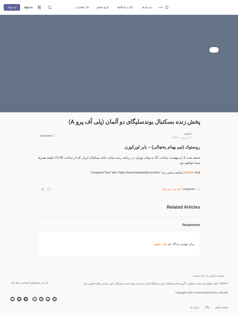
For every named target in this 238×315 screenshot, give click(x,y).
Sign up (12, 7)
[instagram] (41, 299)
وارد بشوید (160, 244)
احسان (187, 133)
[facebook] (48, 299)
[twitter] (19, 299)
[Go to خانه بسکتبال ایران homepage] (206, 6)
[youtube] (12, 299)
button (190, 172)
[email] (54, 299)
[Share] (42, 189)
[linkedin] (34, 299)
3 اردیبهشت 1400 (181, 137)
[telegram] (26, 299)
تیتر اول (166, 189)
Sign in (28, 7)
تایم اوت (176, 189)
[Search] (49, 7)
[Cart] (39, 7)
